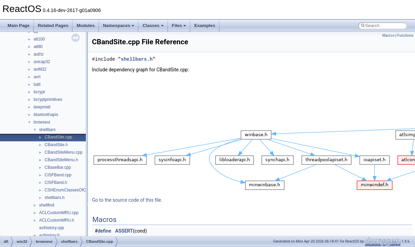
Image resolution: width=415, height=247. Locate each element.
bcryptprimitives (48, 99)
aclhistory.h (49, 235)
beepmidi (42, 107)
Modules (86, 25)
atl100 (39, 39)
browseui (42, 122)
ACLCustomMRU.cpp (59, 212)
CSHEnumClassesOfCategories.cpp (78, 190)
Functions (405, 35)
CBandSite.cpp (58, 137)
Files (179, 25)
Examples (204, 25)
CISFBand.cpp (58, 175)
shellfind (46, 205)
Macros (388, 35)
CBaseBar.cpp (58, 167)
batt (37, 84)
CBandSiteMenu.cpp (63, 152)
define (104, 231)
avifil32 (40, 69)
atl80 (38, 46)
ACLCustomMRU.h (56, 220)
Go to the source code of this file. (127, 200)
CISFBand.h (56, 182)
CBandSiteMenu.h (61, 159)
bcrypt (39, 92)
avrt (37, 76)
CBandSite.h (56, 144)
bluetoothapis (46, 114)
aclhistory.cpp (51, 227)
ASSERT (124, 231)
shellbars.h (55, 197)
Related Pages (53, 25)
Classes (152, 25)
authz (39, 54)
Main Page (19, 25)
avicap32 (42, 61)
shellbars (47, 129)
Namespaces (119, 25)
